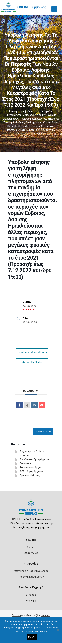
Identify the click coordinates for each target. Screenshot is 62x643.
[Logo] (31, 509)
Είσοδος (31, 594)
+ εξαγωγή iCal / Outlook (32, 362)
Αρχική (13, 111)
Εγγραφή (31, 600)
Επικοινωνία (31, 553)
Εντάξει (32, 637)
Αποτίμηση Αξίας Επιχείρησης (31, 571)
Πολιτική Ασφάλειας (22, 615)
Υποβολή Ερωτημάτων (31, 576)
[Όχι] (58, 631)
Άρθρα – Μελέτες (30, 475)
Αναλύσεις (26, 463)
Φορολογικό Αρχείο (31, 467)
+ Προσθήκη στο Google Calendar (31, 352)
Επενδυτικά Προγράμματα (34, 459)
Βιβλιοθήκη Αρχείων (31, 471)
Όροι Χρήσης (43, 615)
